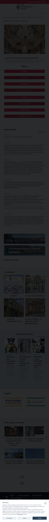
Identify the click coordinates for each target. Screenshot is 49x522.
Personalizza (9, 518)
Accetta (39, 518)
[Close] (45, 503)
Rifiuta (24, 518)
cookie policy (20, 514)
